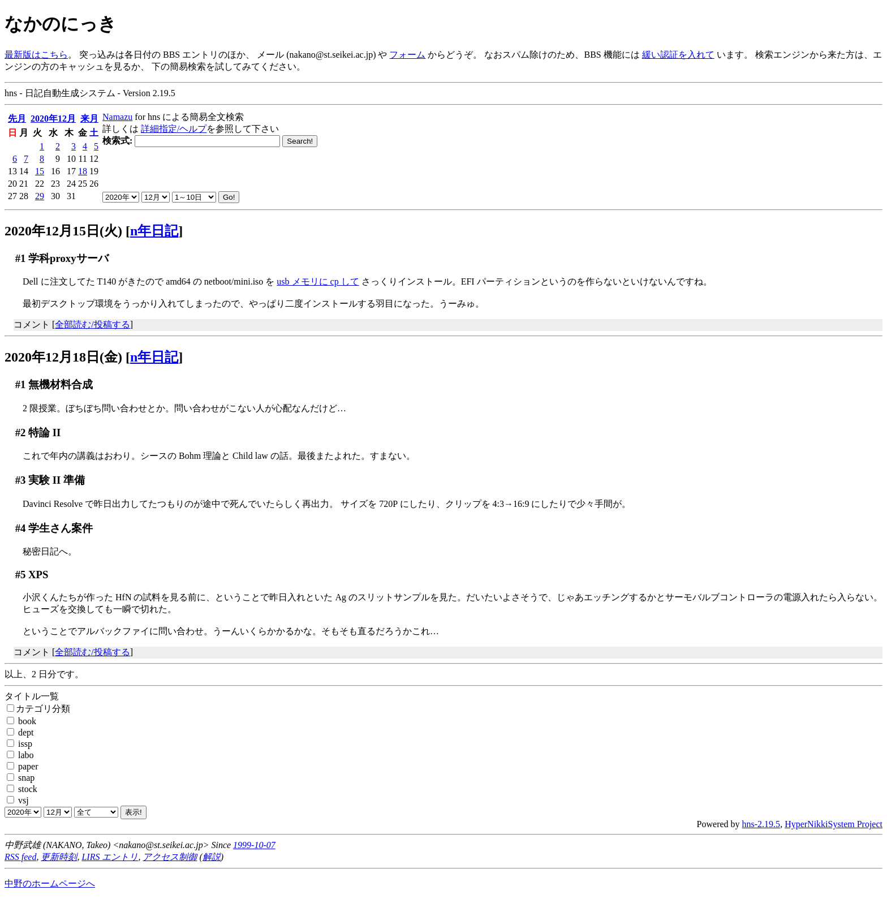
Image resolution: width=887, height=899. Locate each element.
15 (39, 171)
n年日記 (154, 230)
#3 (20, 480)
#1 (20, 258)
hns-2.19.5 (761, 824)
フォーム (407, 54)
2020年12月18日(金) (63, 357)
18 (82, 171)
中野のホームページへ (50, 883)
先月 (17, 118)
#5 (20, 574)
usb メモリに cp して (318, 281)
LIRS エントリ (109, 857)
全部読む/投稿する (92, 324)
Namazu (117, 117)
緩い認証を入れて (678, 54)
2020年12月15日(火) (63, 230)
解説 (212, 857)
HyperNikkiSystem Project (833, 824)
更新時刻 (59, 857)
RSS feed (20, 857)
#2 (20, 432)
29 (39, 196)
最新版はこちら (36, 54)
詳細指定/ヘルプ (173, 129)
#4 (20, 528)
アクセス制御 (170, 857)
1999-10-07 (254, 845)
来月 (89, 118)
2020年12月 (53, 118)
